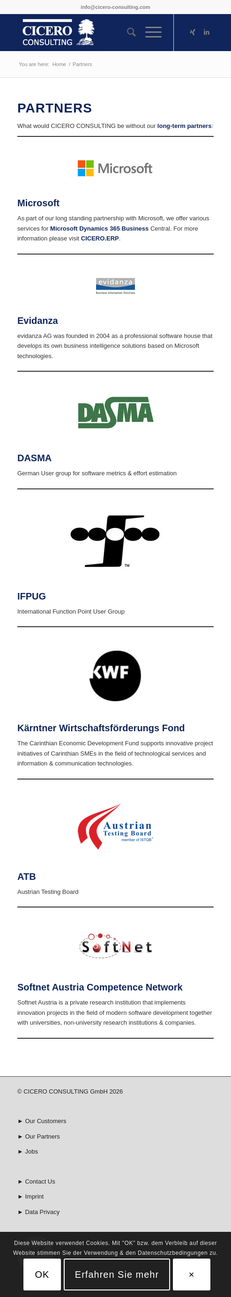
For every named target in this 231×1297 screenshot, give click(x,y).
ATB (26, 876)
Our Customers (45, 1121)
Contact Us (40, 1181)
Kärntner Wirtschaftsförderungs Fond (101, 728)
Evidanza (37, 320)
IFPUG (31, 596)
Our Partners (42, 1136)
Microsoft (38, 203)
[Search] (127, 32)
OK (42, 1274)
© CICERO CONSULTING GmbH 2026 (70, 1091)
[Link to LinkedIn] (207, 32)
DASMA (34, 458)
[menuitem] (127, 32)
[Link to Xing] (193, 32)
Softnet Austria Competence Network (100, 987)
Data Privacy (42, 1211)
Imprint (34, 1196)
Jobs (31, 1151)
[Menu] (149, 32)
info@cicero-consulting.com (115, 7)
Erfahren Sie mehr (117, 1274)
